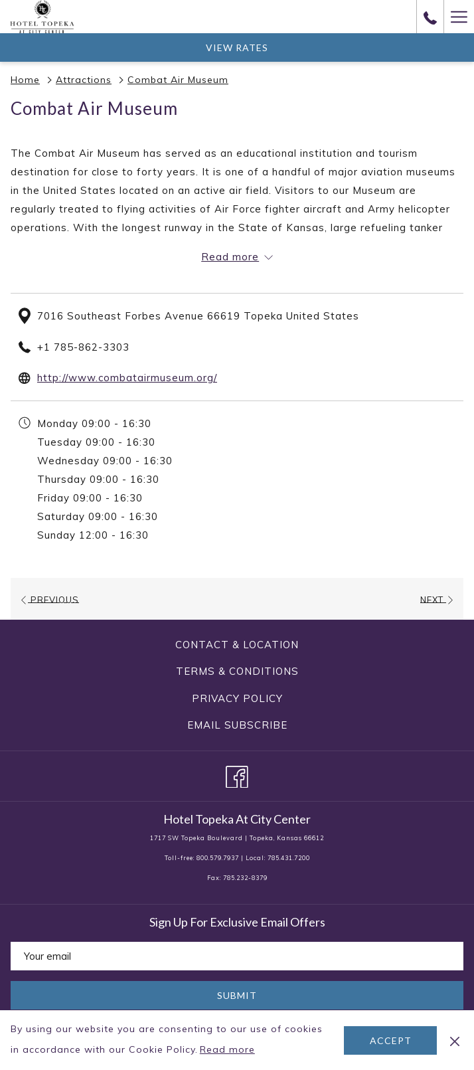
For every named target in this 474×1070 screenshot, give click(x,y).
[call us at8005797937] (430, 16)
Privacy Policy (237, 698)
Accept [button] (391, 1040)
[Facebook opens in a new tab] (237, 774)
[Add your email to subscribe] (237, 956)
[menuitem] (237, 645)
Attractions (84, 80)
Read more (228, 1050)
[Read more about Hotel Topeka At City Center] (237, 257)
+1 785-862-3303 (83, 347)
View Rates (237, 47)
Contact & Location (237, 644)
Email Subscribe (237, 725)
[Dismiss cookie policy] (454, 1040)
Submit (237, 995)
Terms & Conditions (237, 671)
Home (25, 80)
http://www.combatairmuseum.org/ (127, 377)
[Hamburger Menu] (458, 16)
